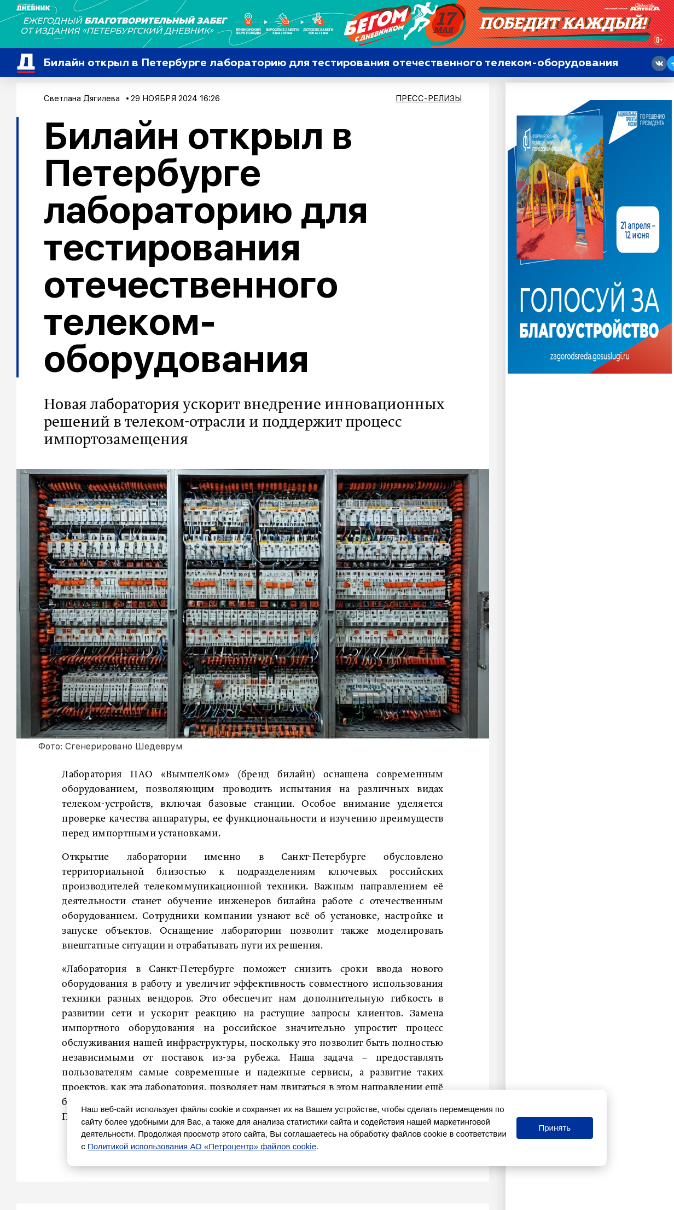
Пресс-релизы (429, 98)
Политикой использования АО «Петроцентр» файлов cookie (202, 1146)
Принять (554, 1127)
